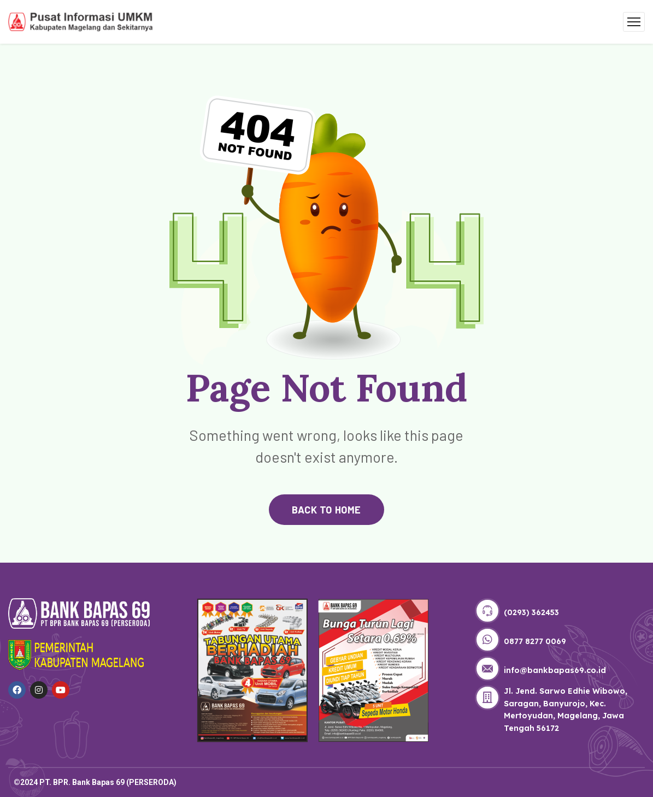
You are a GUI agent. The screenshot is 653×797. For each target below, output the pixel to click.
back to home (326, 510)
